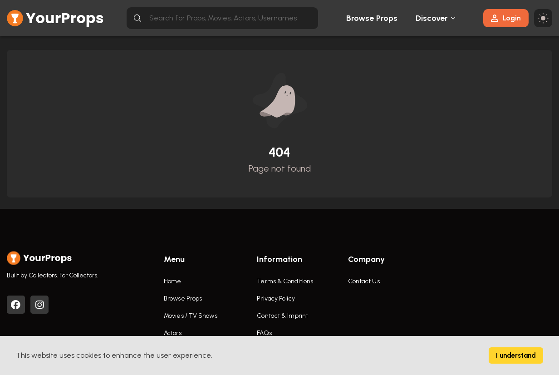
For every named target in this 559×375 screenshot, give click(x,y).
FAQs (264, 333)
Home (172, 281)
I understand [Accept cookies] (516, 355)
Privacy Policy (275, 298)
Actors (172, 333)
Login (506, 18)
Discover (432, 18)
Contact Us (364, 281)
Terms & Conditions (285, 281)
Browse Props (371, 18)
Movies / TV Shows (190, 316)
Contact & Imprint (282, 316)
